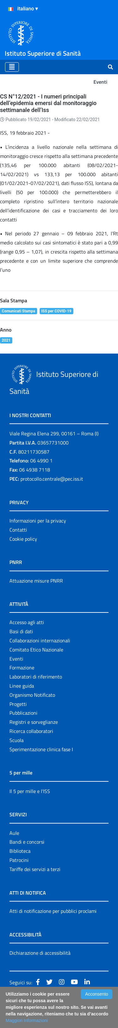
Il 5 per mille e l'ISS (29, 791)
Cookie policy (23, 539)
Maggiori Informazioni (27, 1020)
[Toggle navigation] (12, 67)
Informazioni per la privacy (37, 520)
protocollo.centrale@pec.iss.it (51, 479)
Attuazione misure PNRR (36, 580)
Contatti (18, 530)
